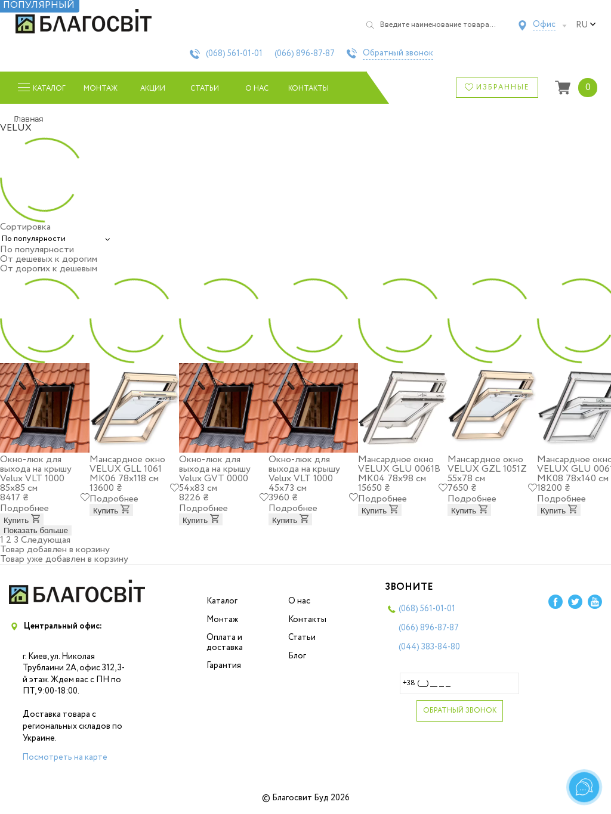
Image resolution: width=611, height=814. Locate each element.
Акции (152, 88)
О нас (257, 88)
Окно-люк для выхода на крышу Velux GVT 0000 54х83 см (215, 474)
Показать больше (36, 530)
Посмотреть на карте (64, 757)
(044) (429, 647)
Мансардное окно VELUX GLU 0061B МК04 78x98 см (399, 469)
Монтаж (101, 88)
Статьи (204, 88)
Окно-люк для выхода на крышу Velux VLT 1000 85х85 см (36, 474)
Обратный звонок (398, 53)
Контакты (309, 88)
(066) (304, 53)
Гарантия (223, 665)
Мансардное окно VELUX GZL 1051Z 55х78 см (487, 469)
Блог (297, 656)
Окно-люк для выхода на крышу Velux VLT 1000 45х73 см (304, 474)
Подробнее (24, 508)
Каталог (221, 601)
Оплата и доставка (224, 643)
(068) (234, 53)
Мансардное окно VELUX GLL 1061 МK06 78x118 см (127, 469)
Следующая (45, 540)
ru (586, 25)
